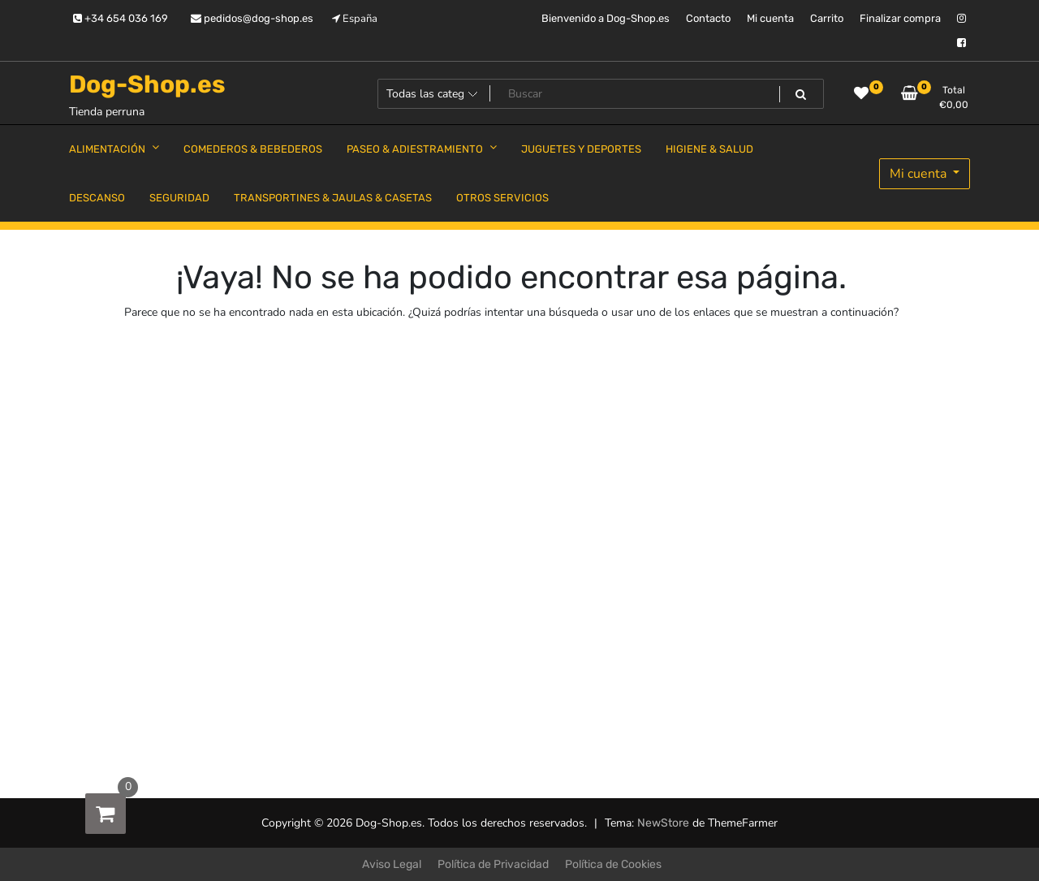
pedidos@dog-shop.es (252, 18)
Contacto (708, 18)
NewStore (663, 823)
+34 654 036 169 (120, 18)
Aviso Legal (391, 864)
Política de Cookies (613, 864)
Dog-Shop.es (147, 84)
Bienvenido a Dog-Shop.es (605, 18)
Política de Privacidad (493, 864)
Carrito (826, 18)
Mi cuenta (770, 18)
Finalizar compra (900, 18)
